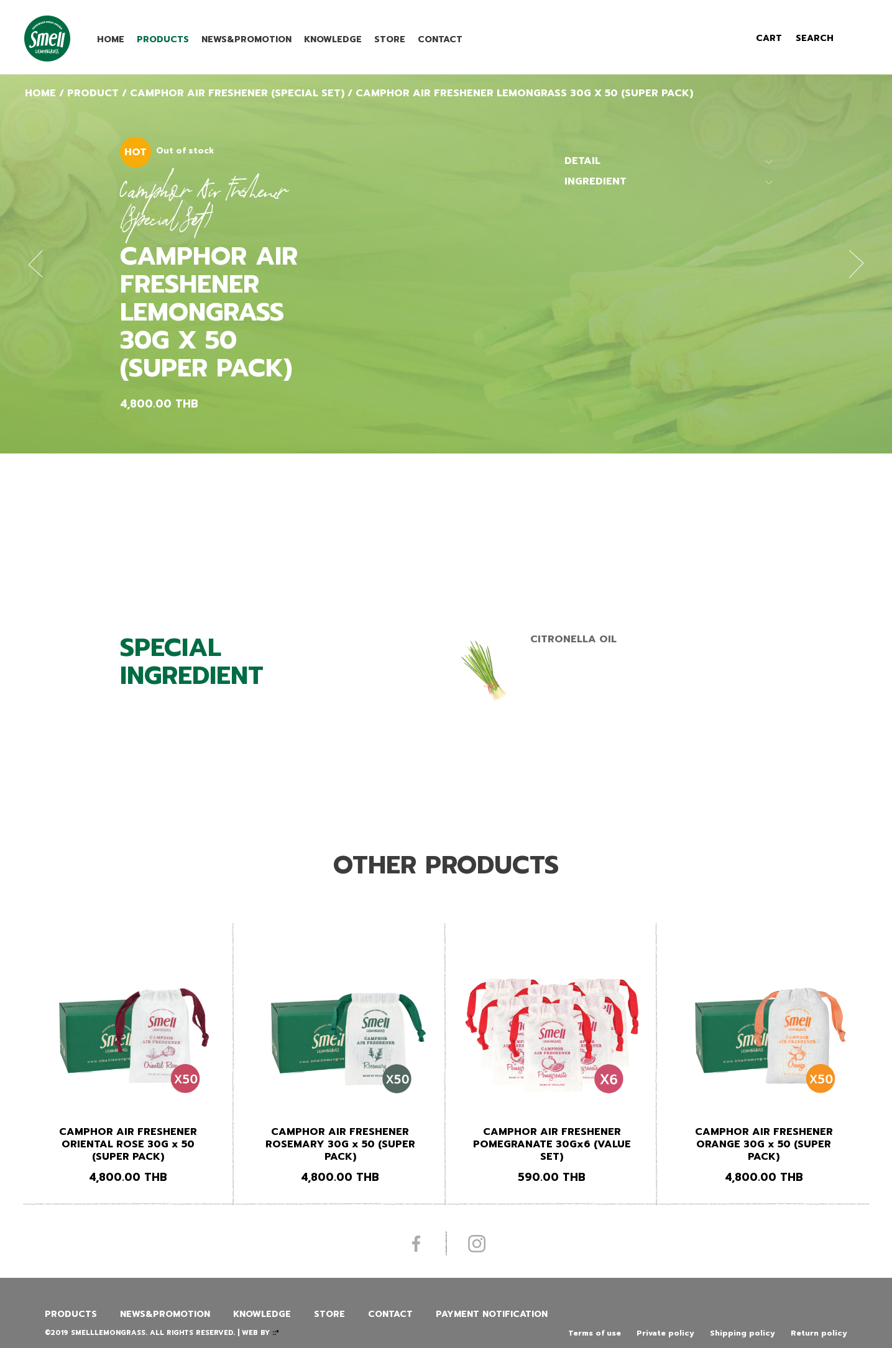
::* (275, 1333)
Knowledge (333, 39)
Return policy (819, 1333)
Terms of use (594, 1333)
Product (93, 93)
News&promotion (246, 39)
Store (389, 39)
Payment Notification (492, 1314)
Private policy (665, 1333)
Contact (440, 39)
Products (163, 39)
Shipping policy (742, 1333)
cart (769, 38)
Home (110, 39)
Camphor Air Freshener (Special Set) (237, 93)
